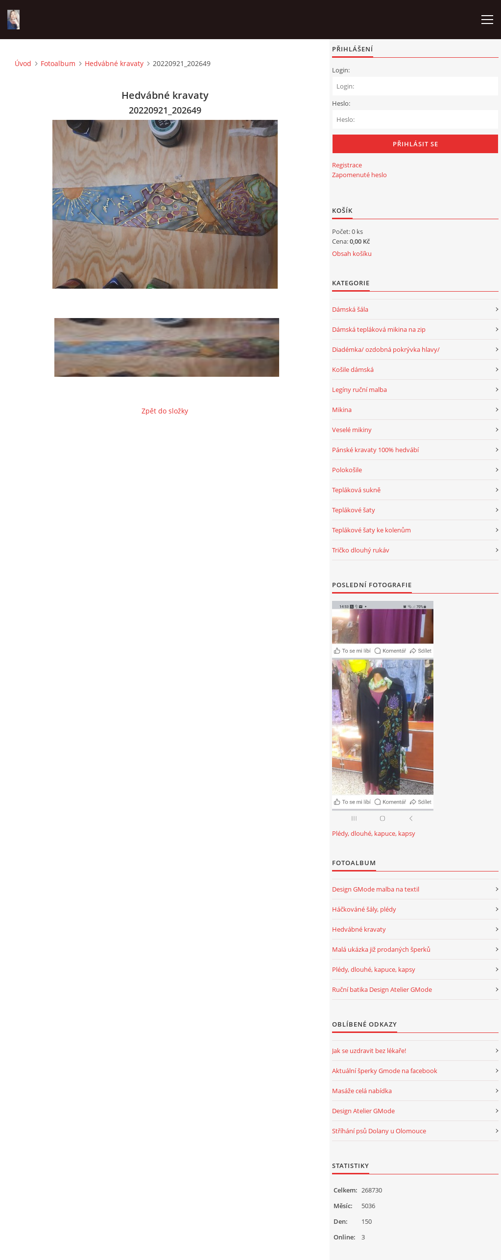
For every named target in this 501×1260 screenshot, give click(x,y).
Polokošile (347, 469)
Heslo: (341, 103)
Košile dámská (353, 369)
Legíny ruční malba (359, 389)
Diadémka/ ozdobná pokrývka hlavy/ (386, 349)
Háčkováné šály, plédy (364, 909)
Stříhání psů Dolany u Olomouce (379, 1130)
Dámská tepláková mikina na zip (379, 329)
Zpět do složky (165, 410)
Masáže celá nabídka (362, 1090)
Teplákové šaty (353, 509)
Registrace (347, 164)
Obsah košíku (352, 253)
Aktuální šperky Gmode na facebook (384, 1070)
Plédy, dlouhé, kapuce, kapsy (373, 833)
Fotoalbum (58, 63)
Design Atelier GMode (363, 1110)
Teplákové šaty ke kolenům (371, 530)
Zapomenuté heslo (359, 174)
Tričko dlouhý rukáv (360, 550)
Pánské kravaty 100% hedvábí (375, 449)
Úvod (23, 63)
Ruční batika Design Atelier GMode (382, 989)
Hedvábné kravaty (114, 63)
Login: (341, 70)
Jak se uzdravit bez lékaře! (369, 1050)
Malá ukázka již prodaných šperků (381, 949)
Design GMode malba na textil (375, 889)
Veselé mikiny (352, 429)
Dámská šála (350, 309)
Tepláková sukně (356, 489)
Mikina (342, 409)
